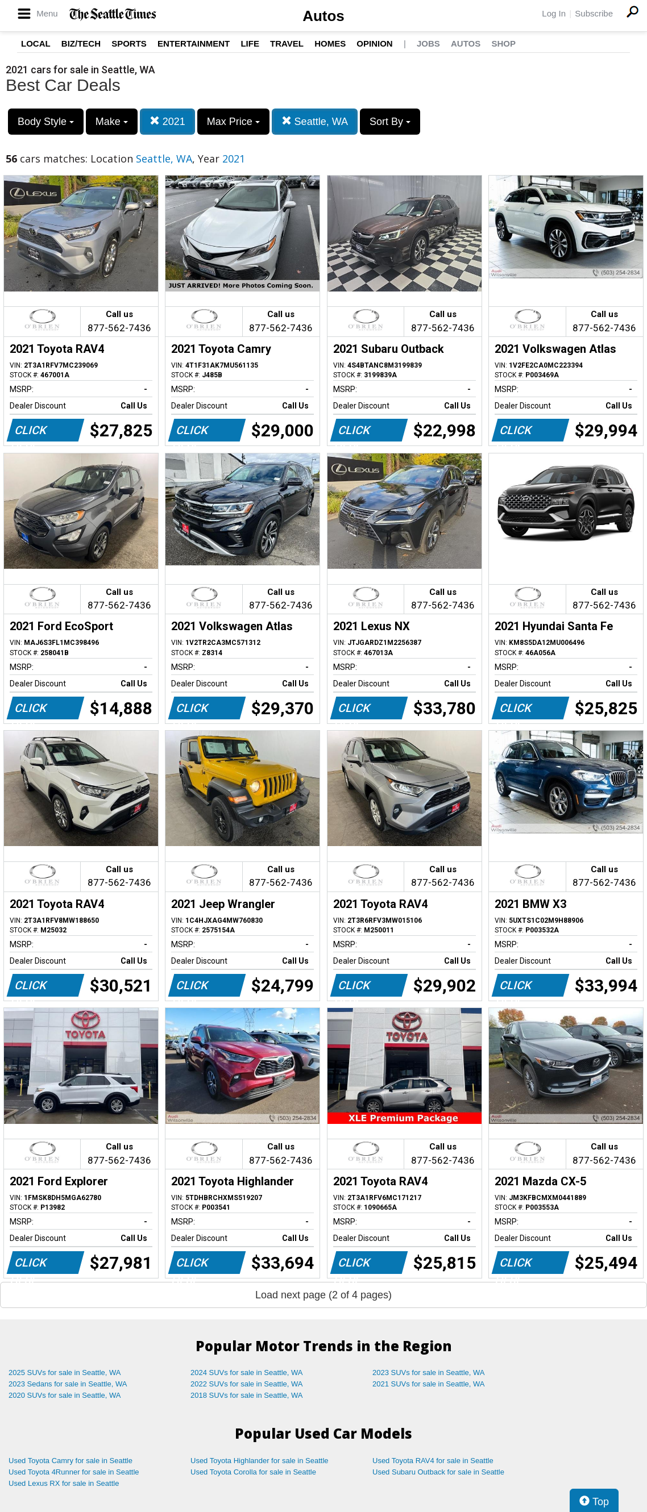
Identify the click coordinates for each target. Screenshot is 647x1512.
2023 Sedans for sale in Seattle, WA (68, 1384)
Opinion (374, 43)
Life (249, 43)
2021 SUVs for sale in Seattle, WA (428, 1384)
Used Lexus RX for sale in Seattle (64, 1483)
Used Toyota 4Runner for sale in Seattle (74, 1472)
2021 (167, 121)
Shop (503, 43)
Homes (330, 43)
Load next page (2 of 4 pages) (323, 1295)
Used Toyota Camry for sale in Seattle (70, 1460)
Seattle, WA (314, 121)
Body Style (46, 121)
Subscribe (594, 13)
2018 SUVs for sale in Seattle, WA (246, 1395)
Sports (129, 43)
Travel (287, 43)
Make (112, 121)
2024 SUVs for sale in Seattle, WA (246, 1372)
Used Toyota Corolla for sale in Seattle (253, 1472)
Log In (554, 13)
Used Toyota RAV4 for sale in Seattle (432, 1460)
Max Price (233, 121)
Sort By (390, 121)
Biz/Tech (81, 43)
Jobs (428, 43)
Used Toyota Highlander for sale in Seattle (259, 1460)
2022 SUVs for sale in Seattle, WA (246, 1384)
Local (36, 43)
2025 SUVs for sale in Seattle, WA (65, 1372)
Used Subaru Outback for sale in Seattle (438, 1472)
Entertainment (193, 43)
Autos (323, 15)
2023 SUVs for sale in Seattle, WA (428, 1372)
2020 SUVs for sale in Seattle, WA (65, 1395)
